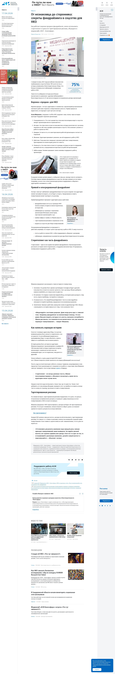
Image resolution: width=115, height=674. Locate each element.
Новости (33, 10)
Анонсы (33, 616)
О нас (101, 21)
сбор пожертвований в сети (75, 483)
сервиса (58, 368)
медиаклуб (36, 483)
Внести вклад (73, 473)
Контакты (102, 23)
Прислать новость (104, 29)
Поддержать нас (104, 35)
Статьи (32, 565)
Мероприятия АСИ (104, 27)
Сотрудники (103, 25)
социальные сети (35, 484)
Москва (35, 480)
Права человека (45, 601)
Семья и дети (57, 539)
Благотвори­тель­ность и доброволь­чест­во (46, 541)
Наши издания (103, 33)
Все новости (5, 323)
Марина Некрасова (35, 34)
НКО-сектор (44, 34)
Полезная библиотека (105, 31)
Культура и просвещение (46, 616)
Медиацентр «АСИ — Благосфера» (48, 483)
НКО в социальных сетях (62, 483)
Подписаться (106, 39)
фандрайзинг (43, 484)
